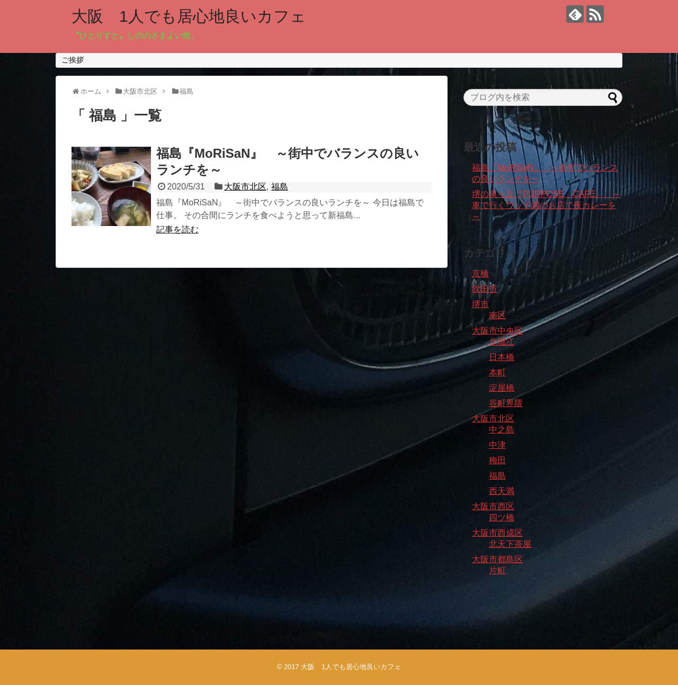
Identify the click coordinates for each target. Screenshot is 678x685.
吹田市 (484, 288)
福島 (279, 186)
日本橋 (501, 357)
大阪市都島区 (497, 559)
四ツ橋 (501, 517)
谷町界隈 (506, 403)
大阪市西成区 (497, 532)
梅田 (497, 460)
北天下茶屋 (510, 543)
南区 (497, 315)
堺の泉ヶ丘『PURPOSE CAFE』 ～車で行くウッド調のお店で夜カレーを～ (546, 205)
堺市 (480, 304)
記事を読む (177, 229)
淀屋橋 (501, 387)
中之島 (501, 429)
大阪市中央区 (497, 330)
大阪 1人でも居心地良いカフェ (189, 16)
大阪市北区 (245, 186)
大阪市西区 (493, 506)
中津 (497, 444)
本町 (497, 372)
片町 (497, 570)
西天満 (501, 490)
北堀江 (501, 341)
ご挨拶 (72, 60)
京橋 (480, 273)
